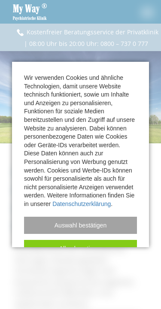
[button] (80, 225)
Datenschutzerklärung (81, 203)
